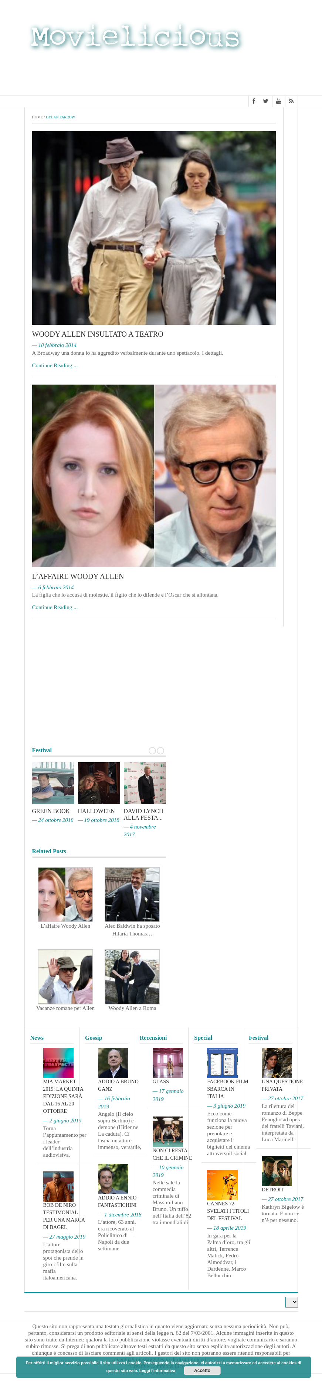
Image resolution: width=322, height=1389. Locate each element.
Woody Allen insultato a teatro (97, 334)
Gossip (93, 1038)
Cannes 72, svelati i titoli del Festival (228, 1211)
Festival (258, 1038)
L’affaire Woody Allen (78, 576)
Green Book (51, 811)
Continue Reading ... (55, 365)
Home (37, 117)
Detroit (273, 1189)
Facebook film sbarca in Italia (227, 1089)
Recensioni (153, 1038)
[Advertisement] (239, 73)
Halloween (96, 811)
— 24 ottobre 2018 (53, 820)
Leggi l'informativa (157, 1370)
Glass (161, 1081)
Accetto (202, 1370)
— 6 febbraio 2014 (53, 587)
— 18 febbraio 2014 (54, 345)
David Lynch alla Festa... (143, 814)
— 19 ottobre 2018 (98, 820)
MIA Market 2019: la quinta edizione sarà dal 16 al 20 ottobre (63, 1096)
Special (203, 1038)
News (37, 1038)
